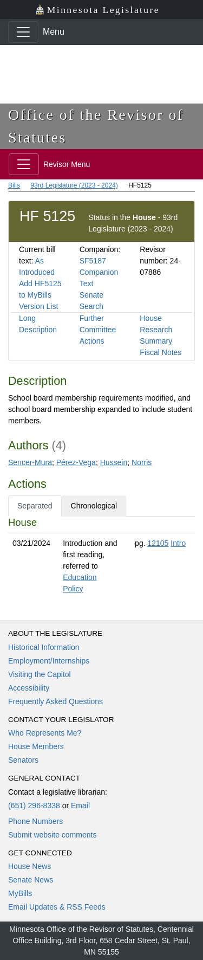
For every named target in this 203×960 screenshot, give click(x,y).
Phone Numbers (35, 821)
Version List (38, 306)
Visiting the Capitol (39, 674)
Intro (178, 543)
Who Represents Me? (44, 733)
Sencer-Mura (30, 462)
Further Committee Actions (98, 329)
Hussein (114, 462)
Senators (23, 760)
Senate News (30, 879)
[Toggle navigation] (23, 32)
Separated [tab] (35, 505)
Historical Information (44, 647)
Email (80, 805)
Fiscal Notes (160, 352)
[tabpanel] (101, 558)
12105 (157, 543)
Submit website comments (52, 834)
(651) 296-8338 (34, 805)
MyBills (20, 893)
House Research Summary (156, 329)
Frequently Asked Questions (55, 701)
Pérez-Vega (76, 462)
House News (29, 866)
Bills (14, 185)
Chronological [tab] (94, 505)
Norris (142, 462)
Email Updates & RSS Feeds (57, 907)
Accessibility (28, 688)
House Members (36, 746)
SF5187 (93, 260)
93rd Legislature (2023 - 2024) (73, 185)
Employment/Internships (48, 660)
